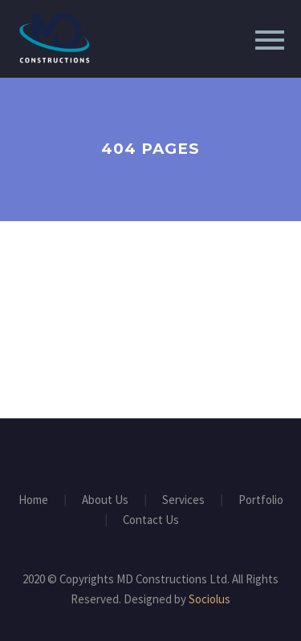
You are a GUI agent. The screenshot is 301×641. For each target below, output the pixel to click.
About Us (105, 500)
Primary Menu (269, 40)
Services (183, 500)
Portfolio (260, 500)
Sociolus (209, 599)
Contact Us (151, 520)
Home (33, 500)
